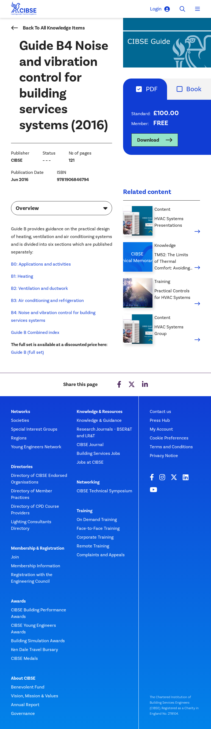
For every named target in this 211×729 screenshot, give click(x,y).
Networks (20, 411)
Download (148, 140)
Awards (18, 601)
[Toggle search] (182, 9)
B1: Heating (22, 276)
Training (84, 511)
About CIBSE (23, 678)
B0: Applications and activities (41, 264)
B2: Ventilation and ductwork (39, 288)
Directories (22, 466)
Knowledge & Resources (100, 411)
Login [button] (160, 9)
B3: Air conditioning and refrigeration (47, 300)
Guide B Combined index (35, 332)
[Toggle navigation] (197, 9)
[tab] (145, 89)
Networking (88, 482)
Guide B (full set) (27, 352)
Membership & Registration (37, 548)
